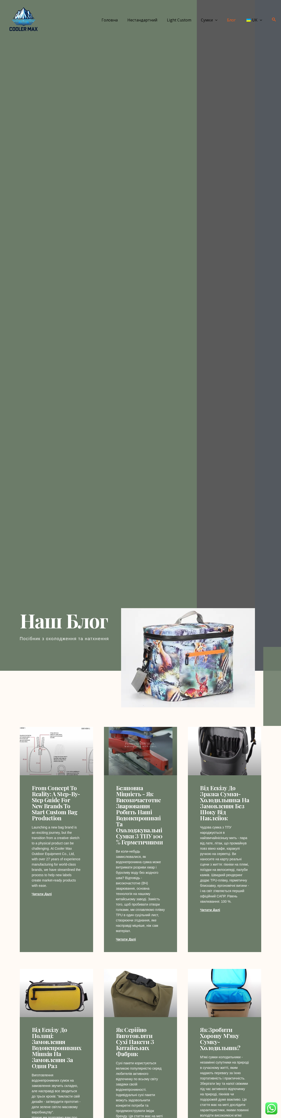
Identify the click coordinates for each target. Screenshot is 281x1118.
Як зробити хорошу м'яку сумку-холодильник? (220, 1039)
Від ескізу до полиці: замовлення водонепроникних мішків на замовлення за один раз (57, 1048)
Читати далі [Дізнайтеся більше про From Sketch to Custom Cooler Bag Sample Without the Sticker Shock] (210, 910)
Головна (120, 20)
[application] (220, 20)
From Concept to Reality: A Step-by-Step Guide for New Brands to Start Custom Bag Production (56, 803)
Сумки (214, 20)
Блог (234, 20)
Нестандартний (151, 20)
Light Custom (186, 20)
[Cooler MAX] (23, 19)
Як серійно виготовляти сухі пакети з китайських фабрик (135, 1042)
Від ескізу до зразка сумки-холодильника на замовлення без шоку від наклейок (224, 803)
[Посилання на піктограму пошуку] (274, 20)
